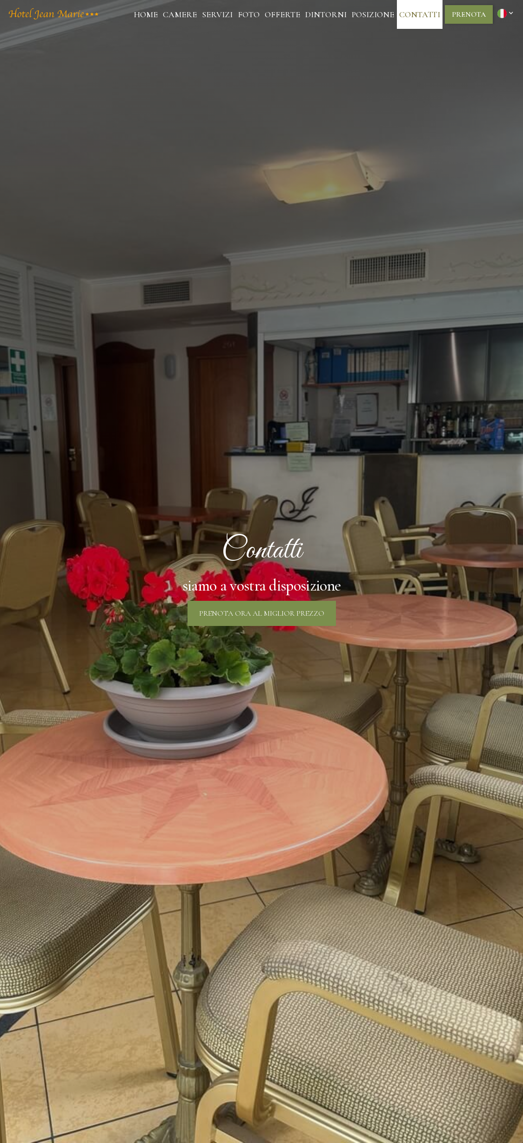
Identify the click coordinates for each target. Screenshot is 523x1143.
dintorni (326, 14)
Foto (249, 14)
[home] (53, 14)
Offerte (282, 14)
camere (180, 14)
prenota (469, 14)
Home (146, 14)
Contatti (419, 14)
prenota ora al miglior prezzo (261, 613)
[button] (506, 13)
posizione (373, 14)
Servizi (217, 14)
